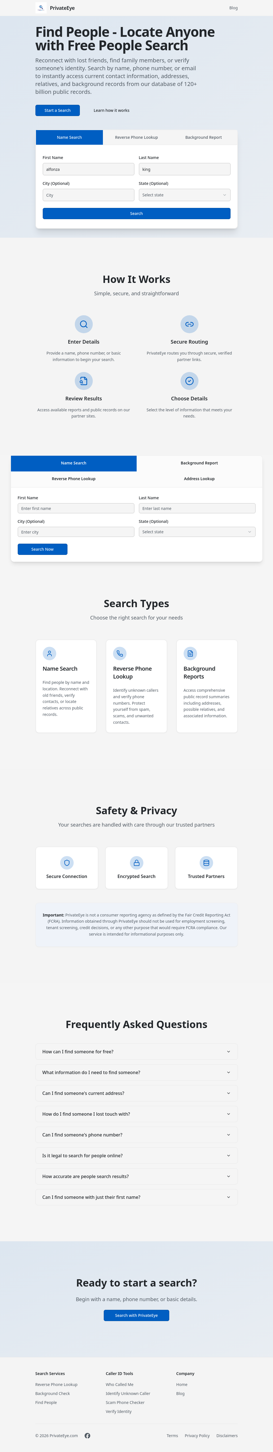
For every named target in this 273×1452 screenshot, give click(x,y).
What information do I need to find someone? (136, 1072)
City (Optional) (56, 183)
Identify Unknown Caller (128, 1393)
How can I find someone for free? (136, 1052)
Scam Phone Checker (125, 1402)
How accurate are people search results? (136, 1176)
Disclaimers (227, 1435)
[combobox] (185, 195)
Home (182, 1384)
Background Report (203, 137)
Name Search (69, 137)
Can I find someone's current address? (136, 1093)
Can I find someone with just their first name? (136, 1197)
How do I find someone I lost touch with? (136, 1114)
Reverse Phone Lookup (136, 137)
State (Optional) (153, 183)
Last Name (149, 157)
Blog (233, 7)
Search (136, 213)
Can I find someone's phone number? (136, 1135)
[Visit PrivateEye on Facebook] (87, 1436)
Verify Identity (119, 1411)
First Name (53, 157)
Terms (172, 1435)
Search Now (42, 549)
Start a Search (58, 110)
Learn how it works (111, 110)
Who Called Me (119, 1384)
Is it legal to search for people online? (136, 1155)
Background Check (52, 1393)
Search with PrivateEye (136, 1315)
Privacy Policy (197, 1435)
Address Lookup (199, 478)
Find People (46, 1402)
